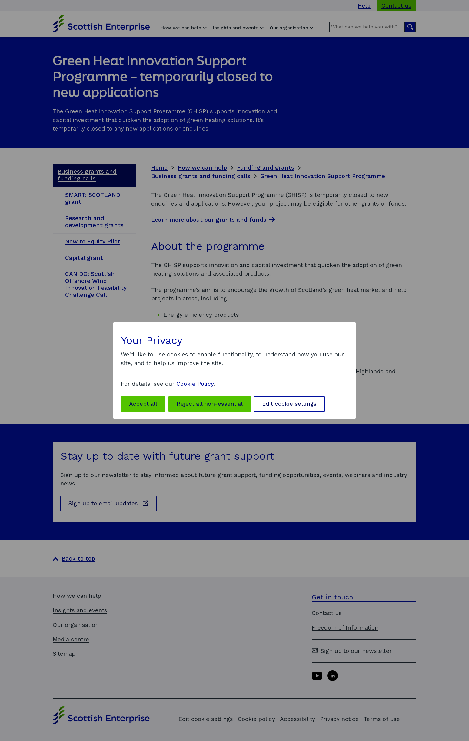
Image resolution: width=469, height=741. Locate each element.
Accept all (143, 403)
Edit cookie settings (289, 403)
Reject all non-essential (210, 403)
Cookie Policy (195, 383)
